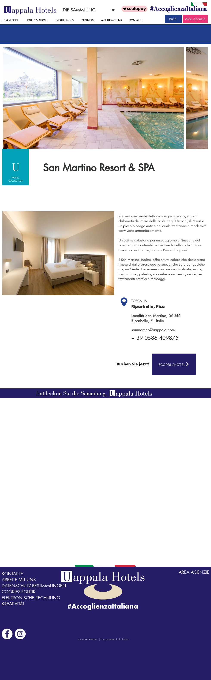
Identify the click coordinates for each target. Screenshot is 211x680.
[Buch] (173, 19)
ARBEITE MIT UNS (19, 580)
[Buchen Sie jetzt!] (133, 364)
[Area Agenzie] (195, 19)
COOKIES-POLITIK (19, 592)
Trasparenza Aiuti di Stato (114, 639)
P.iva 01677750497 (88, 639)
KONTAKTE (12, 573)
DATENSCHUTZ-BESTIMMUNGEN (34, 586)
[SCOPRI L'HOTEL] (174, 364)
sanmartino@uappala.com (153, 329)
